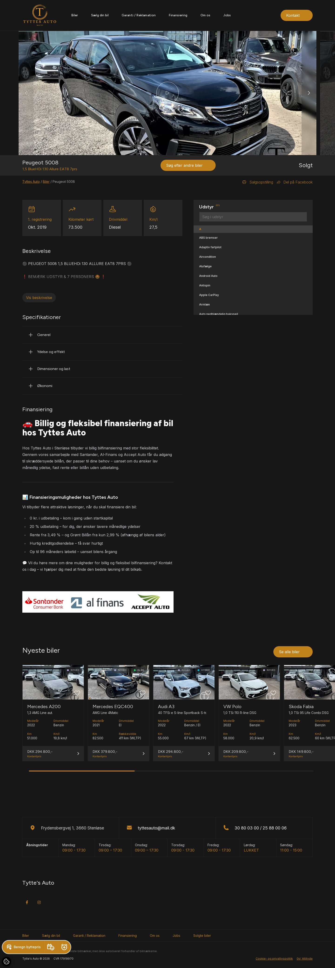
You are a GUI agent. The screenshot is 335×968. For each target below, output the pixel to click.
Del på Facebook (295, 182)
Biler (74, 15)
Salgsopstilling (257, 182)
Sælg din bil (100, 15)
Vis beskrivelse (39, 297)
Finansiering (178, 15)
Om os (206, 15)
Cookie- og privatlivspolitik (274, 958)
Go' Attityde (305, 958)
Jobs (227, 15)
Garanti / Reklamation (139, 15)
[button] (309, 93)
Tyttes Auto (31, 181)
